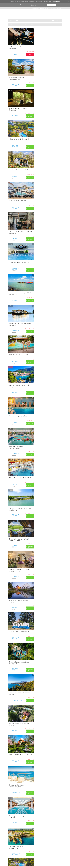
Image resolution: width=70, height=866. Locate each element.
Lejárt (29, 54)
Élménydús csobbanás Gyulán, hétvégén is (19, 362)
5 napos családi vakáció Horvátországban (17, 425)
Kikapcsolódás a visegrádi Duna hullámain (47, 173)
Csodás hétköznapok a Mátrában (20, 110)
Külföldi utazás (25, 797)
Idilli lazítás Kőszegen (43, 675)
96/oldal (50, 788)
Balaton (15, 816)
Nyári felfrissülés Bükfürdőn (18, 204)
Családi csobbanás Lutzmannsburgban (43, 707)
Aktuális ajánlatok (35, 8)
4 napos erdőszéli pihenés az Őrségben (19, 79)
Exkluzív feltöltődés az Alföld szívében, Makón (46, 299)
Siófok (10, 816)
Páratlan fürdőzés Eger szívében (20, 267)
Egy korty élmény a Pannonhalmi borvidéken (20, 142)
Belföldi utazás (17, 797)
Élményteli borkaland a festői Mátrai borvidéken (19, 299)
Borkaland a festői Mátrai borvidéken (17, 47)
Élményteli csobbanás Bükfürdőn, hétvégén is (48, 456)
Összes (10, 797)
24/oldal (38, 788)
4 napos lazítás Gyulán (44, 487)
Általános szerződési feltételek (49, 835)
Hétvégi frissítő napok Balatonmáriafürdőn (44, 613)
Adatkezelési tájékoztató (49, 828)
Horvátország (22, 816)
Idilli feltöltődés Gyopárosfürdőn (20, 644)
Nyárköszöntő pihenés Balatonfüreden (44, 47)
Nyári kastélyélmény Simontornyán (48, 392)
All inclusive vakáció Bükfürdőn (47, 78)
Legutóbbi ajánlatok (44, 8)
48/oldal (44, 788)
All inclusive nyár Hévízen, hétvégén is (21, 519)
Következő (37, 783)
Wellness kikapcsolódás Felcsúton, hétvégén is (21, 770)
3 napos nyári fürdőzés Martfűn (20, 581)
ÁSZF (37, 1)
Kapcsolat (59, 8)
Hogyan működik (49, 838)
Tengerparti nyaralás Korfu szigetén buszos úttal (18, 456)
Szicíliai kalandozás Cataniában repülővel (47, 362)
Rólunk (54, 8)
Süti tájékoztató (49, 831)
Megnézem (57, 54)
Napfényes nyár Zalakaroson (46, 141)
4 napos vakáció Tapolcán (18, 707)
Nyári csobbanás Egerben (18, 612)
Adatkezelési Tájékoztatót (43, 1)
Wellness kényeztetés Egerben (19, 235)
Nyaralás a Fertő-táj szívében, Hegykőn (19, 330)
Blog (51, 8)
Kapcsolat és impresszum (49, 845)
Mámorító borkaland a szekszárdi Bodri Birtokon (20, 739)
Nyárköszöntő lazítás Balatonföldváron (43, 739)
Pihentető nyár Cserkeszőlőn (46, 518)
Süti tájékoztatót (53, 1)
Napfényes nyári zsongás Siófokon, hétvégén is (21, 173)
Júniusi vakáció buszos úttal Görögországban (46, 205)
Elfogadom (58, 1)
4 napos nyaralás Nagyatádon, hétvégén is (19, 393)
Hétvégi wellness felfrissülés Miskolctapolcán (46, 550)
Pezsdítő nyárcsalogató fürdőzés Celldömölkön (20, 550)
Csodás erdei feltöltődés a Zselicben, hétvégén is (45, 770)
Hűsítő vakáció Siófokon (44, 110)
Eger (28, 816)
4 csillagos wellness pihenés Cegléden (46, 425)
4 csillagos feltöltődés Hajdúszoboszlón (44, 236)
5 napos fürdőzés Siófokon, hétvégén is (18, 676)
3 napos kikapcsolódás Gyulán (47, 330)
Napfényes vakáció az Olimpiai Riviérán (19, 487)
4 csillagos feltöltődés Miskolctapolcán (44, 645)
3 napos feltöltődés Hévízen (46, 581)
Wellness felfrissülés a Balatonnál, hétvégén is (48, 267)
